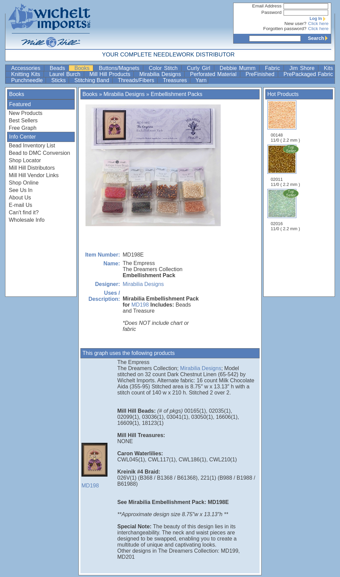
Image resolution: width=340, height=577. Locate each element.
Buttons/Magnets (120, 68)
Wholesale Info (27, 220)
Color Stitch (164, 68)
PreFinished (261, 74)
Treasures (176, 80)
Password (271, 12)
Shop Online (24, 183)
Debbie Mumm (239, 68)
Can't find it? (24, 212)
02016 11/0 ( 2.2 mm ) (286, 210)
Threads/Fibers (137, 80)
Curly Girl (200, 68)
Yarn (201, 80)
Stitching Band (92, 80)
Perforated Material (214, 74)
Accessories (27, 68)
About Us (20, 197)
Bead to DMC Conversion (39, 153)
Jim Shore (303, 68)
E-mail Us (20, 205)
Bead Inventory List (32, 145)
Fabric (273, 68)
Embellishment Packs (176, 94)
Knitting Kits (26, 74)
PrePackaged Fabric (308, 74)
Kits (328, 68)
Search (319, 38)
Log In (319, 18)
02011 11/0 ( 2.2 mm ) (286, 165)
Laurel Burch (65, 74)
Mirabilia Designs (161, 74)
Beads (58, 68)
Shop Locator (25, 160)
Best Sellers (23, 120)
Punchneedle (27, 80)
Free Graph (23, 128)
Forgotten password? (285, 28)
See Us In (20, 190)
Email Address (267, 5)
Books (83, 68)
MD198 (140, 305)
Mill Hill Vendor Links (34, 175)
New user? (296, 23)
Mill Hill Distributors (32, 168)
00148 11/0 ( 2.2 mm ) (285, 121)
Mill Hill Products (111, 74)
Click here (318, 23)
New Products (26, 113)
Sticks (59, 80)
